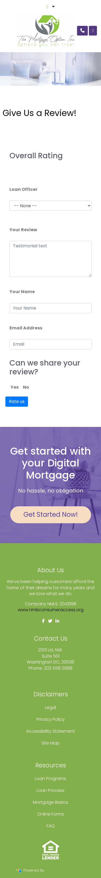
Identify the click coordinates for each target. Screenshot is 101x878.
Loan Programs (50, 778)
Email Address (25, 328)
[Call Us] (82, 31)
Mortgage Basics (50, 802)
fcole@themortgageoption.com (50, 674)
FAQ (51, 826)
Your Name (22, 291)
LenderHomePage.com (65, 870)
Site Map (50, 743)
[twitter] (50, 621)
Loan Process (50, 790)
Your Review (23, 229)
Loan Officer (23, 189)
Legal (50, 707)
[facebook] (43, 621)
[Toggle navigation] (93, 31)
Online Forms (50, 814)
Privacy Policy (50, 719)
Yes (15, 387)
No (26, 387)
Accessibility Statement (50, 731)
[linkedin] (57, 621)
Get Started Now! (50, 514)
